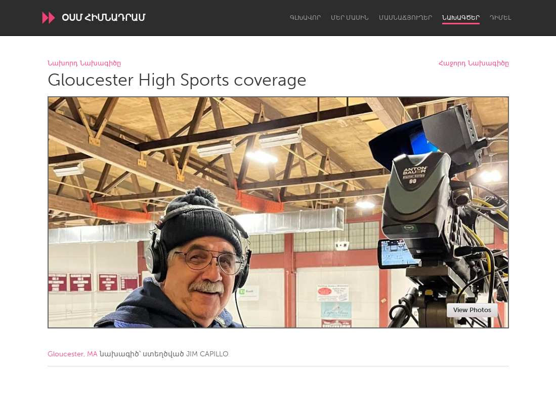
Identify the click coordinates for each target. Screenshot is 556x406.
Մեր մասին (350, 17)
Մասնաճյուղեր (405, 17)
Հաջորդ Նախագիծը (474, 63)
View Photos (472, 310)
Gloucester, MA (73, 354)
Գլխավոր (305, 17)
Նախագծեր (461, 17)
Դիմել (500, 17)
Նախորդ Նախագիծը (84, 63)
